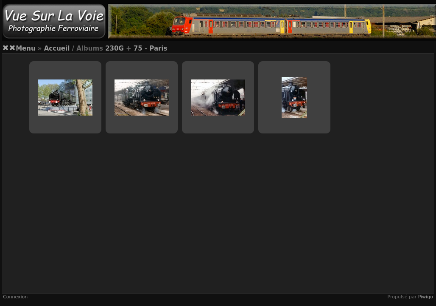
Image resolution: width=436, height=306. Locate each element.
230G (114, 48)
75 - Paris (151, 48)
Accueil (57, 48)
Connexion (15, 297)
